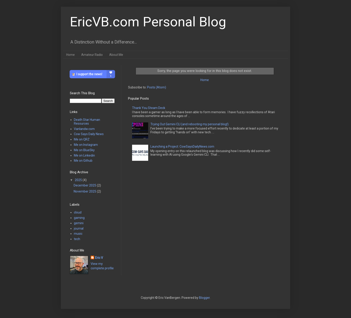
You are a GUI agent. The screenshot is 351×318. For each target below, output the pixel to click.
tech (77, 239)
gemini (78, 223)
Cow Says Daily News (89, 134)
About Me (116, 54)
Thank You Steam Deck (148, 108)
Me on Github (83, 160)
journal (78, 228)
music (78, 233)
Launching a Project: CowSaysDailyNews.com (182, 146)
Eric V (99, 257)
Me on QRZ (82, 139)
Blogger (204, 297)
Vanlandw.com (84, 129)
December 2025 (85, 185)
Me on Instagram (86, 144)
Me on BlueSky (84, 150)
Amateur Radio (92, 54)
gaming (79, 218)
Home (70, 54)
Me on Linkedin (84, 155)
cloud (77, 212)
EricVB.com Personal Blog (148, 22)
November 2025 (85, 191)
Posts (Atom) (156, 87)
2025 (79, 180)
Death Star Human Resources (87, 121)
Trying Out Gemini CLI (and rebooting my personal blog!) (189, 124)
